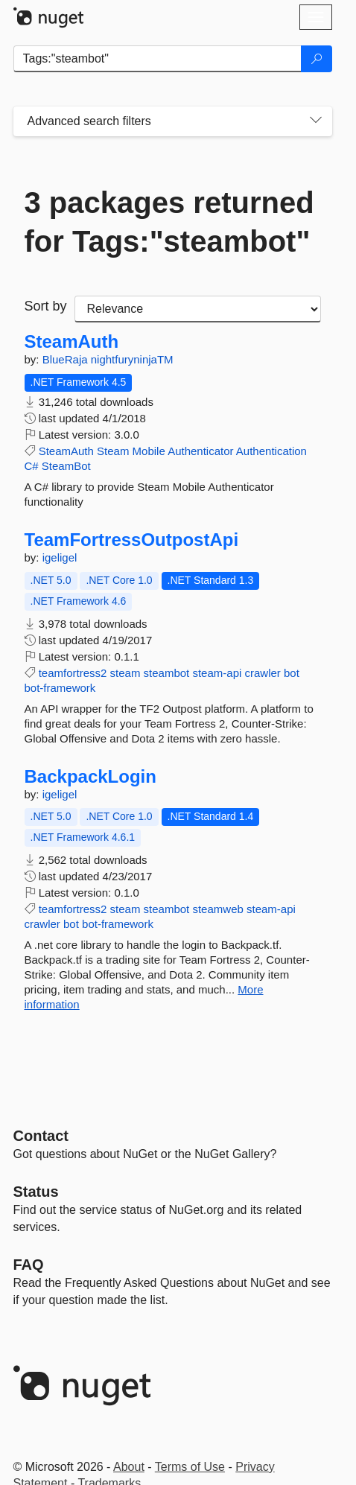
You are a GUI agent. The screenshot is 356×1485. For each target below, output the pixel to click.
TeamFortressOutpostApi (132, 540)
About (128, 1466)
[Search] (316, 58)
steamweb (217, 909)
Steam (113, 451)
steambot (167, 673)
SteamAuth (72, 342)
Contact (41, 1136)
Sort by (46, 306)
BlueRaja (66, 359)
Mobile (149, 451)
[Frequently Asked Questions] (28, 1264)
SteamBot (66, 466)
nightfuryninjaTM (132, 359)
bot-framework (60, 687)
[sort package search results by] (197, 309)
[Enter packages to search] (157, 58)
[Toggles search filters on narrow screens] (315, 121)
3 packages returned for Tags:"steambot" (169, 222)
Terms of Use (190, 1466)
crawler (262, 673)
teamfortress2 (73, 673)
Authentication (271, 451)
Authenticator (200, 451)
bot (291, 673)
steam (125, 673)
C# (32, 466)
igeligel (59, 557)
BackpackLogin (90, 777)
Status (36, 1191)
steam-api (216, 673)
